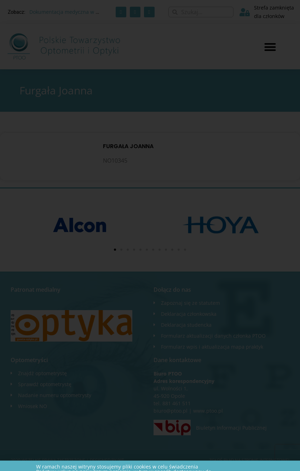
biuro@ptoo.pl (171, 410)
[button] (270, 46)
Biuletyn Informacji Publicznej (231, 427)
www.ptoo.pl (208, 410)
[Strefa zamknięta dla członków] (245, 12)
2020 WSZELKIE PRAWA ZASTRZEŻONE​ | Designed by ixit (67, 460)
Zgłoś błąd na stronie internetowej (249, 460)
